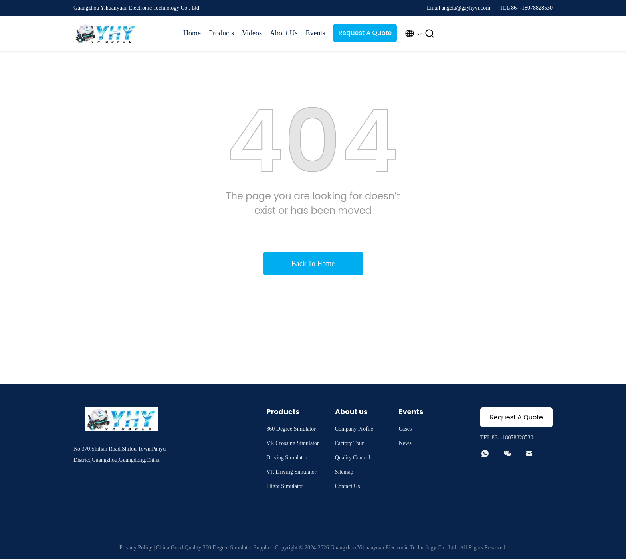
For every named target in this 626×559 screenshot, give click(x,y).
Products (221, 33)
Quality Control (352, 458)
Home (192, 33)
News (405, 443)
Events (315, 33)
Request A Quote (365, 32)
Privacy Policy (135, 548)
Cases (405, 429)
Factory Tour (349, 443)
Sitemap (344, 472)
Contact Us (347, 486)
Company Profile (354, 429)
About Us (284, 33)
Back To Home (313, 264)
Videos (252, 33)
